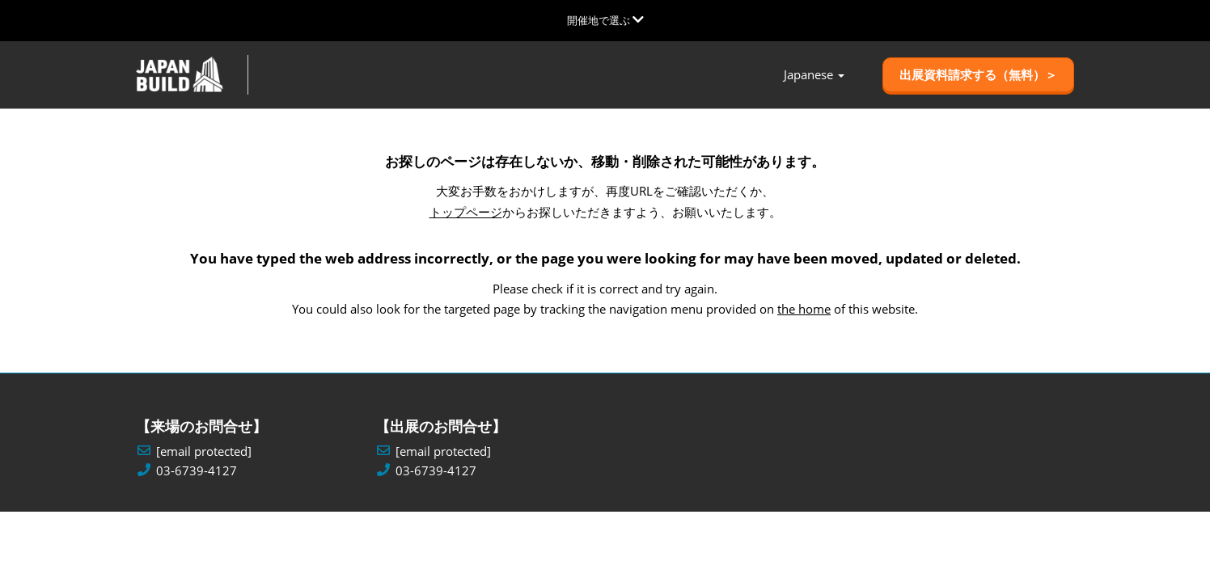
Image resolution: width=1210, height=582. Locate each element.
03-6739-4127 (196, 471)
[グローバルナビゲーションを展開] (605, 20)
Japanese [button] (814, 75)
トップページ (465, 212)
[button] (978, 75)
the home (804, 309)
